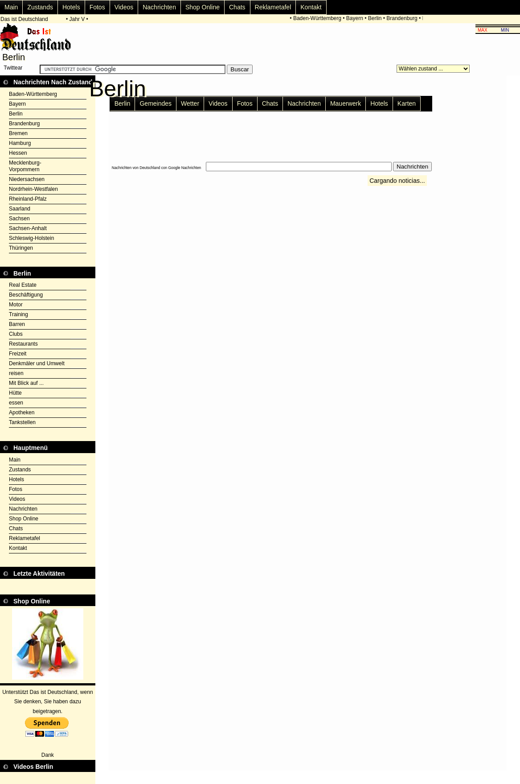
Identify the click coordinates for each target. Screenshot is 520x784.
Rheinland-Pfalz (28, 199)
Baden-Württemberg (318, 18)
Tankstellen (22, 422)
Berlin (375, 18)
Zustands (40, 7)
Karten (406, 103)
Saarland (19, 209)
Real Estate (23, 285)
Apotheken (21, 412)
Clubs (16, 334)
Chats (237, 7)
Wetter (190, 103)
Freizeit (17, 354)
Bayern (355, 18)
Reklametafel (273, 7)
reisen (16, 373)
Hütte (15, 393)
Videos (124, 7)
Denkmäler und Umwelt (37, 363)
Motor (16, 304)
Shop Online (202, 7)
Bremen (18, 133)
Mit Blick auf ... (26, 383)
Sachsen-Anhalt (28, 228)
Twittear (13, 68)
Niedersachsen (27, 179)
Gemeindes (155, 103)
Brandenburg (402, 18)
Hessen (18, 153)
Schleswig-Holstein (31, 238)
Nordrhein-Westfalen (33, 189)
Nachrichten (159, 7)
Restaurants (23, 344)
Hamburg (20, 143)
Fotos (97, 7)
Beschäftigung (26, 295)
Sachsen (19, 218)
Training (18, 314)
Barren (17, 324)
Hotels (71, 7)
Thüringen (21, 248)
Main (11, 7)
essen (16, 403)
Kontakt (310, 7)
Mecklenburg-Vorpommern (25, 166)
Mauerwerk (345, 103)
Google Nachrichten (184, 167)
